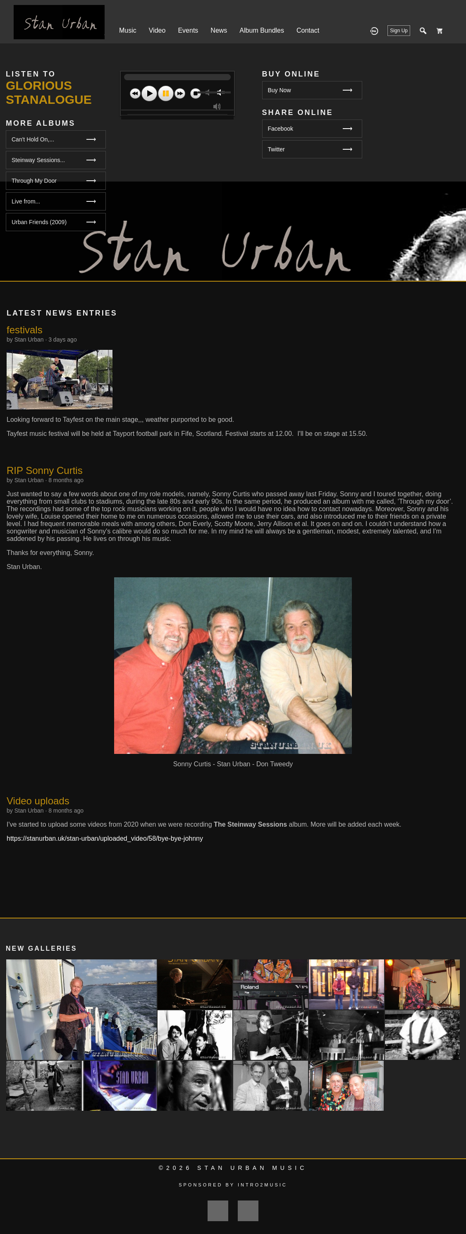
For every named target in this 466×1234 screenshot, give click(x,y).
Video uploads (38, 800)
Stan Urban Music (252, 1168)
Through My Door (34, 180)
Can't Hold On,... (33, 139)
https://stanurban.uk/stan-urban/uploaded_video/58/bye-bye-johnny (105, 838)
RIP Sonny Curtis (45, 470)
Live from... (26, 201)
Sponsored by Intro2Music (233, 1184)
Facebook (310, 129)
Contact (307, 30)
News (218, 30)
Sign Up (399, 30)
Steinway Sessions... (38, 160)
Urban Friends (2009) (39, 222)
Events (188, 30)
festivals (25, 329)
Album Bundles (261, 30)
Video (157, 30)
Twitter (310, 149)
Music (127, 30)
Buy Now (310, 90)
